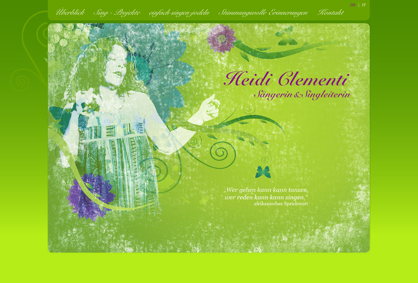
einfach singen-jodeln (181, 12)
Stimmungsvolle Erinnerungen (265, 12)
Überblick (71, 12)
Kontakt (332, 12)
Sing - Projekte (118, 12)
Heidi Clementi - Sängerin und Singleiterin (287, 85)
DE (353, 4)
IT (364, 4)
